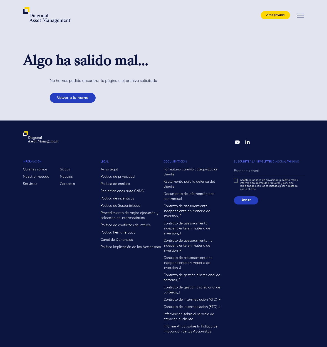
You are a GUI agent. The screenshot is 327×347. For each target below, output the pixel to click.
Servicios (30, 184)
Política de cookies (115, 184)
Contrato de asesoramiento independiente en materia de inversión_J (187, 228)
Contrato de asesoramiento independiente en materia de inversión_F (187, 211)
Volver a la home (69, 98)
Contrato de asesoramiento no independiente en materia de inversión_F (188, 245)
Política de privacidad (118, 176)
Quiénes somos (35, 169)
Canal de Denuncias (117, 239)
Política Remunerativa (118, 232)
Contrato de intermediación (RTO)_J (192, 307)
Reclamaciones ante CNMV (122, 191)
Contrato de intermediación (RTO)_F (192, 299)
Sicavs (65, 169)
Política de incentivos (117, 198)
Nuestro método (36, 176)
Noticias (66, 176)
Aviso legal (109, 169)
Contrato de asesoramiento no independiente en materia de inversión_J (188, 263)
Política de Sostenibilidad (120, 205)
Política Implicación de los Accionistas (131, 247)
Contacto (67, 184)
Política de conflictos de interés (126, 225)
